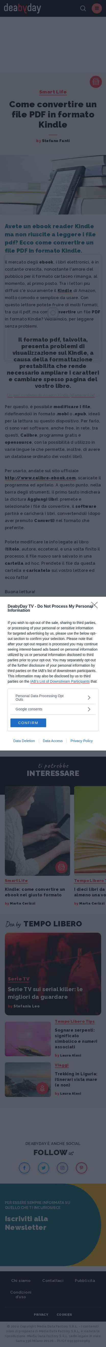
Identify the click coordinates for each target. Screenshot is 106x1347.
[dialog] (53, 674)
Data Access (53, 741)
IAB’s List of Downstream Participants (60, 681)
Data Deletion (24, 741)
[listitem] (53, 697)
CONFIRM (28, 723)
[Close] (96, 606)
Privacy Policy (82, 741)
